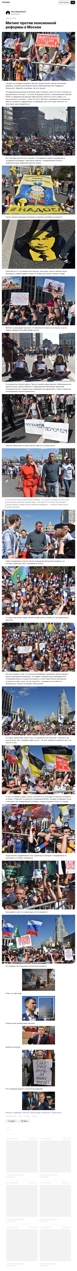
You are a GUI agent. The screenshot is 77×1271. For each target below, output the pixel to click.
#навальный (56, 1113)
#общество (46, 1113)
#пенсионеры (35, 1113)
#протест (9, 1113)
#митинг (26, 1113)
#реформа (18, 1113)
